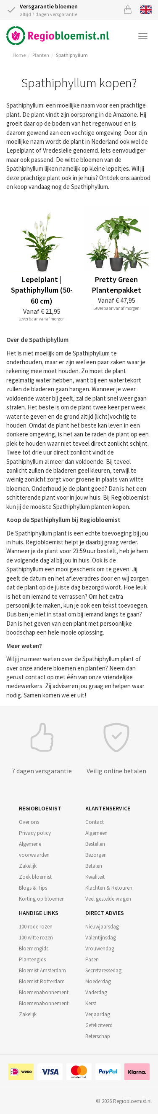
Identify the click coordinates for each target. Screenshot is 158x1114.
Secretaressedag (103, 970)
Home (19, 55)
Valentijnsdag (100, 937)
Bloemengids (33, 948)
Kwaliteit (95, 876)
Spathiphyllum (72, 55)
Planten (40, 55)
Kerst (90, 1003)
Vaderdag (96, 992)
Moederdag (98, 981)
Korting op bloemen (42, 898)
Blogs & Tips (33, 887)
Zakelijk (28, 865)
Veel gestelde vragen (108, 898)
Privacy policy (35, 833)
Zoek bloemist (35, 876)
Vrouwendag (99, 948)
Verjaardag (97, 1014)
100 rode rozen (36, 926)
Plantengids (32, 959)
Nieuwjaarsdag (102, 926)
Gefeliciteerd (99, 1025)
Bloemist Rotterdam (42, 981)
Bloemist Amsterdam (42, 970)
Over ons (29, 822)
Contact (94, 822)
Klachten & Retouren (108, 887)
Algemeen (96, 833)
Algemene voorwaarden (34, 849)
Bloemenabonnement (43, 992)
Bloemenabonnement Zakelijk (43, 1009)
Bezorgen (96, 854)
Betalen (93, 865)
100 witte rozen (36, 937)
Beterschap (97, 1036)
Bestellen (95, 844)
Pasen (92, 959)
